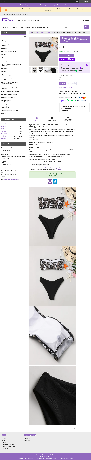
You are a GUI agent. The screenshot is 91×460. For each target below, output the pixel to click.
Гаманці (4, 61)
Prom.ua (54, 455)
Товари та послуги (38, 32)
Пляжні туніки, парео (8, 97)
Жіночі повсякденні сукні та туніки (10, 78)
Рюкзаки (4, 48)
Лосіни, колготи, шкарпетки (10, 104)
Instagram (27, 440)
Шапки (4, 71)
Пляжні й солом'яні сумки (10, 110)
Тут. (61, 166)
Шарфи (4, 68)
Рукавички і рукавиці (8, 75)
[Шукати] (86, 27)
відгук (42, 168)
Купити (67, 55)
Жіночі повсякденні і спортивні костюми (11, 64)
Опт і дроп (5, 448)
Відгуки (4, 440)
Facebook (27, 438)
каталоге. (60, 169)
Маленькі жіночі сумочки (9, 51)
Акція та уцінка (25, 27)
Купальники (49, 32)
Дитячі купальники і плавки (10, 91)
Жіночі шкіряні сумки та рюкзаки (9, 44)
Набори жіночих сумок (9, 41)
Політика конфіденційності (66, 458)
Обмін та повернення (8, 446)
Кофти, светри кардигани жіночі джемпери (10, 83)
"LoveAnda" (6, 27)
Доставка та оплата (38, 27)
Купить (67, 5)
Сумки (4, 54)
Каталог (14, 27)
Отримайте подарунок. (52, 168)
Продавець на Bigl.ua (45, 456)
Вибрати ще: (65, 87)
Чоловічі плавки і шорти (9, 94)
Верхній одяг (6, 107)
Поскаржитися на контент (51, 458)
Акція (4, 113)
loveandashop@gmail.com (11, 179)
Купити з (68, 59)
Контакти (4, 442)
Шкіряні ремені (6, 101)
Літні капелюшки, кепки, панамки (9, 87)
